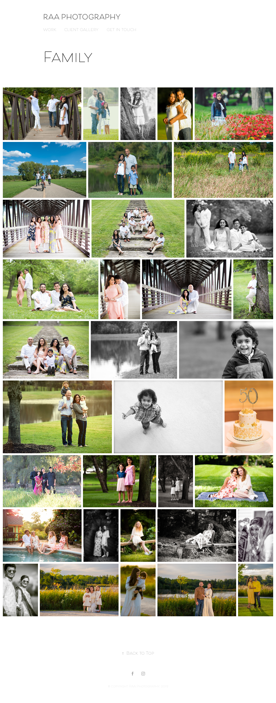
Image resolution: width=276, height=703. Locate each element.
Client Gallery (81, 30)
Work (49, 30)
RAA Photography (82, 18)
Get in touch (121, 30)
